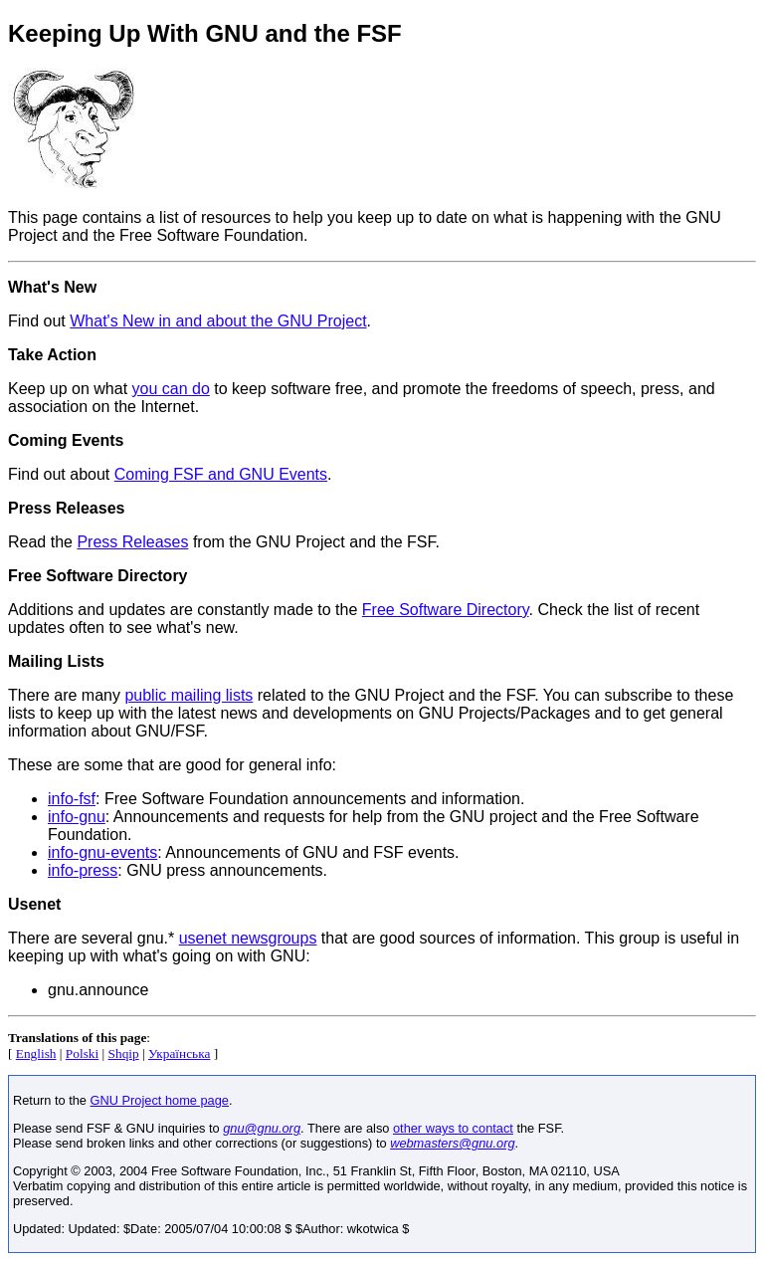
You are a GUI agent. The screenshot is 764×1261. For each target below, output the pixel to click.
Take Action (52, 354)
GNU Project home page (160, 1100)
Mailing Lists (56, 661)
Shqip (123, 1053)
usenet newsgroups (248, 938)
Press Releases (66, 508)
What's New (52, 287)
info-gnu (76, 816)
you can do (171, 388)
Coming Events (65, 440)
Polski (82, 1053)
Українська (179, 1053)
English (36, 1053)
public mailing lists (188, 695)
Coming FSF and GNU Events (220, 474)
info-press (82, 870)
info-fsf (72, 798)
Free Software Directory (98, 575)
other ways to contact (453, 1128)
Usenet (34, 904)
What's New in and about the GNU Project (218, 321)
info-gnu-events (102, 852)
